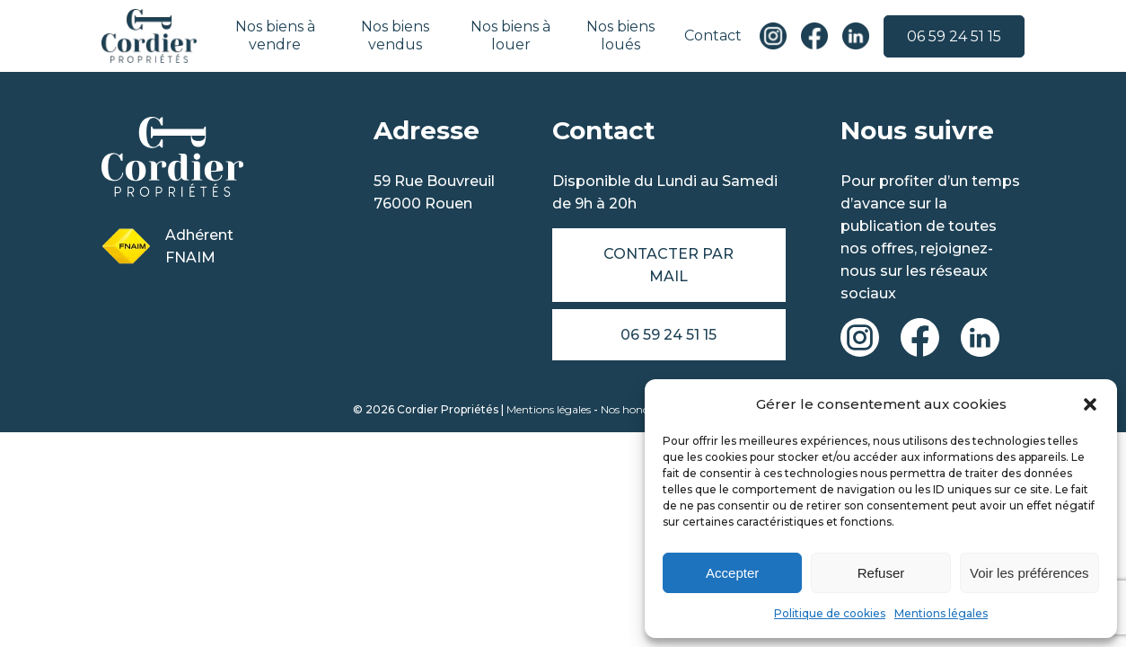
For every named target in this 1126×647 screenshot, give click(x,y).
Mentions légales (941, 613)
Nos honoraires (639, 409)
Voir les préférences (1029, 573)
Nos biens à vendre (275, 35)
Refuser (881, 573)
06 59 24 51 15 (954, 36)
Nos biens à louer (510, 35)
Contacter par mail (668, 265)
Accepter (732, 573)
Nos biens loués (620, 35)
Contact (713, 35)
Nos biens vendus (395, 35)
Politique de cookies (829, 613)
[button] (1090, 404)
